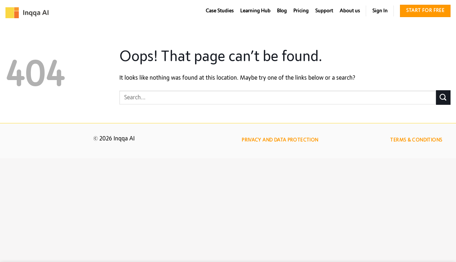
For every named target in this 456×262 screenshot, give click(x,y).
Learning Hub (255, 11)
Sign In (380, 11)
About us (350, 11)
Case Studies (220, 11)
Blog (282, 11)
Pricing (301, 11)
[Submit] (443, 97)
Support (324, 11)
